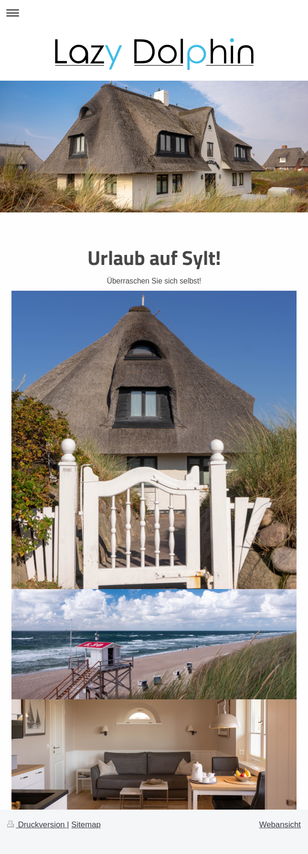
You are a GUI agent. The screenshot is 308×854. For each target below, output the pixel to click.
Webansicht (280, 824)
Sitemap (86, 824)
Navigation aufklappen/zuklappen (154, 12)
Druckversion (37, 824)
